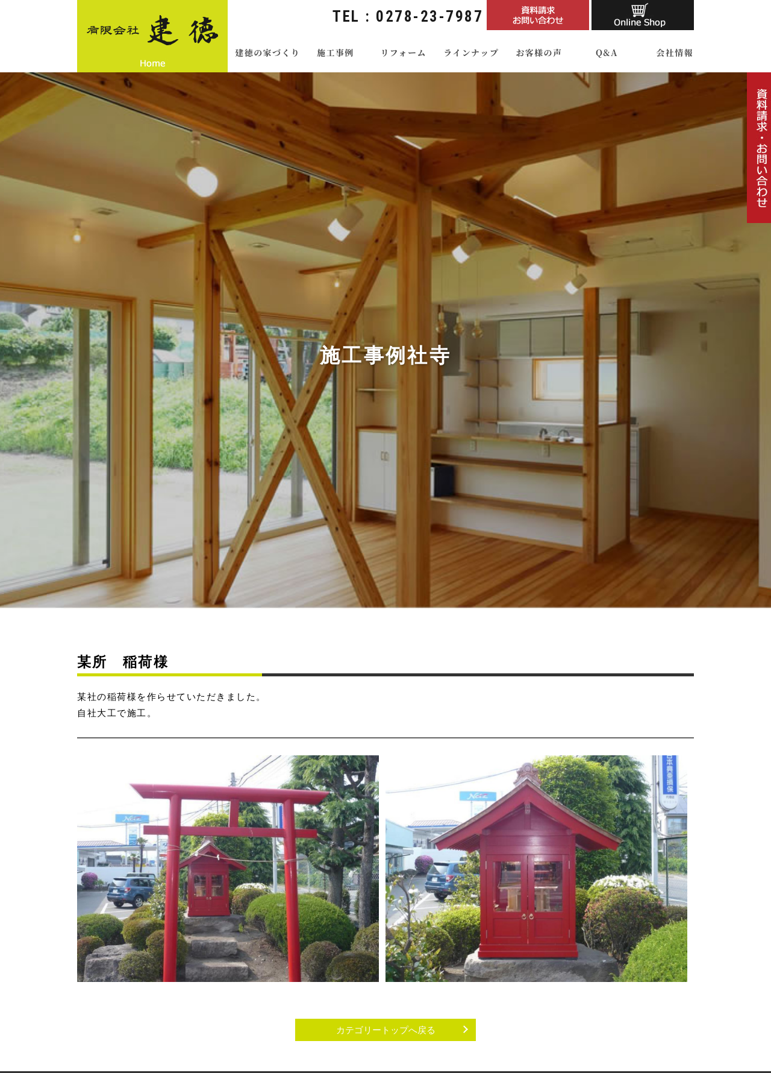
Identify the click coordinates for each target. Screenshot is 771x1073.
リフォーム (403, 52)
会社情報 (674, 52)
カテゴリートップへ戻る (385, 1030)
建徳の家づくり (267, 52)
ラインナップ (471, 52)
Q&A (607, 52)
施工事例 (335, 52)
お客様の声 (539, 52)
